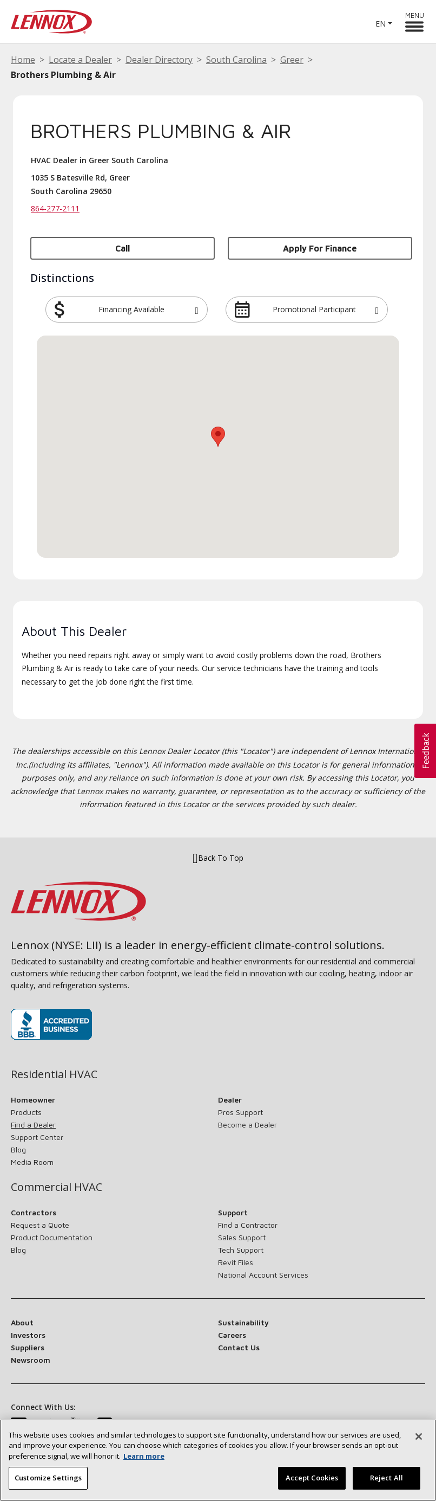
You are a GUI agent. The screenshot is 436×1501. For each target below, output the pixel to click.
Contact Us (239, 1347)
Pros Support (240, 1112)
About (22, 1322)
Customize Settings (48, 1478)
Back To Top (218, 858)
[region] (218, 1460)
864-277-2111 (55, 208)
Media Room (32, 1162)
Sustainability (243, 1322)
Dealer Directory (159, 60)
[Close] (419, 1436)
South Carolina (236, 60)
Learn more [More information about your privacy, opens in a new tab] (143, 1456)
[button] (196, 309)
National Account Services (263, 1274)
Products (26, 1112)
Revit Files (235, 1262)
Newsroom (30, 1359)
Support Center (37, 1137)
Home (23, 60)
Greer (291, 60)
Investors (28, 1334)
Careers (232, 1334)
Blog (18, 1149)
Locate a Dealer (80, 60)
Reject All (386, 1478)
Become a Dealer (247, 1124)
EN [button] (380, 23)
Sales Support (242, 1237)
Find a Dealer (33, 1124)
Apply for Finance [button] (320, 248)
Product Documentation (52, 1237)
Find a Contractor (248, 1224)
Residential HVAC (54, 1074)
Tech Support (240, 1249)
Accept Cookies (312, 1478)
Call (122, 248)
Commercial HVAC (56, 1187)
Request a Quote (40, 1224)
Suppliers (27, 1347)
